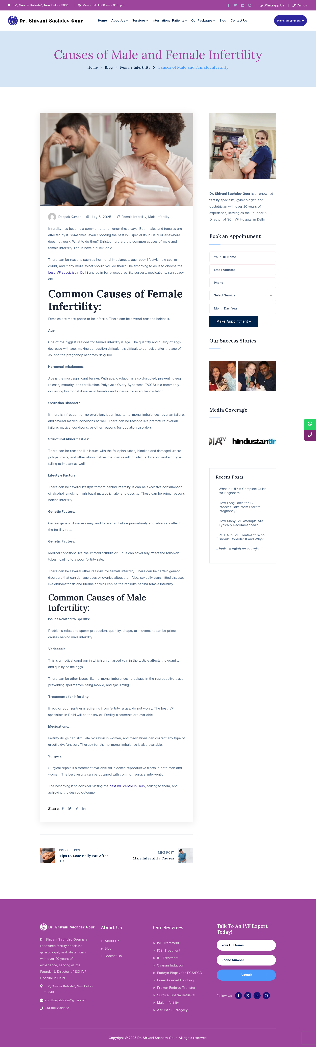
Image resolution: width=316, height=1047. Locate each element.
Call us (299, 5)
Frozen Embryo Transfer (176, 988)
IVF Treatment (168, 943)
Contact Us (113, 956)
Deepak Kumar (70, 217)
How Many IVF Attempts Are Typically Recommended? (241, 523)
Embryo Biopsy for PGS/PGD (179, 973)
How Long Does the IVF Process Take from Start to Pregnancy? (240, 507)
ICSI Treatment (168, 950)
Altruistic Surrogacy (172, 1010)
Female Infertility (136, 67)
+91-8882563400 (57, 1008)
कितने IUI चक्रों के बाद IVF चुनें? (239, 549)
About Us (112, 941)
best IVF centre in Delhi (127, 786)
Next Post (166, 852)
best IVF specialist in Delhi (68, 272)
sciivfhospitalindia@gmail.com (65, 1000)
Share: (53, 808)
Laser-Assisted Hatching (175, 980)
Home (91, 67)
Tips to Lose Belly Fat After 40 (83, 858)
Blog (108, 67)
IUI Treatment (167, 958)
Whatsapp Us (272, 5)
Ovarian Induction (170, 965)
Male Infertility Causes (153, 858)
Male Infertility (162, 217)
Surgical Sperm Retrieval (176, 995)
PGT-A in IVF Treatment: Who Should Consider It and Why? (242, 537)
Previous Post (70, 850)
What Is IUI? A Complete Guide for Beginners (242, 491)
